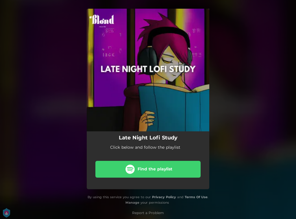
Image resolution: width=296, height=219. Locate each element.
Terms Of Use (196, 197)
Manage (132, 202)
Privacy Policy (164, 197)
